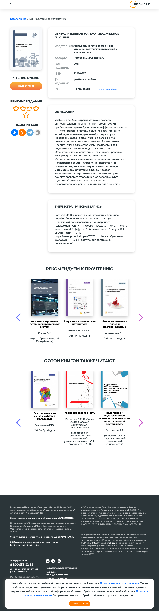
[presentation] (18, 317)
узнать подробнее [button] (107, 89)
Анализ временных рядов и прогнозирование (114, 324)
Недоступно (26, 86)
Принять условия (79, 603)
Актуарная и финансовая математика (80, 323)
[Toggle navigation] (11, 4)
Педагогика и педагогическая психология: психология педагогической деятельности (114, 418)
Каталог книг (18, 18)
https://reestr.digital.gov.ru (104, 543)
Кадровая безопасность (79, 412)
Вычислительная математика (47, 18)
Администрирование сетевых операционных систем (44, 324)
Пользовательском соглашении (119, 583)
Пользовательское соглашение (61, 568)
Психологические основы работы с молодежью (44, 416)
